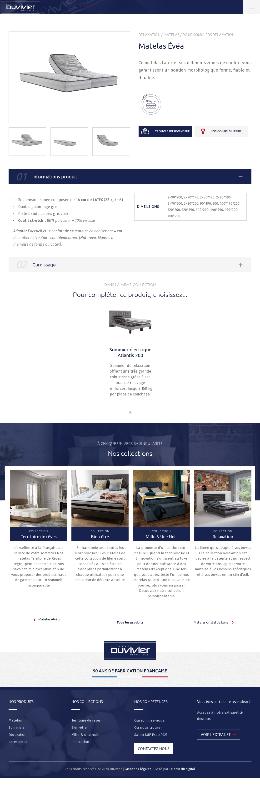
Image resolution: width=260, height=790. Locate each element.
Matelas (172, 34)
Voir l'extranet (218, 735)
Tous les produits (130, 622)
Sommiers (17, 727)
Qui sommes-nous (149, 720)
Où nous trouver (148, 727)
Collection (38, 534)
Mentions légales (138, 769)
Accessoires (18, 742)
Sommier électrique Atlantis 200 (130, 352)
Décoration (18, 735)
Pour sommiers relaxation (209, 34)
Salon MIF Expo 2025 (151, 735)
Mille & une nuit (85, 735)
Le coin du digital (182, 769)
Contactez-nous (153, 748)
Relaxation (149, 34)
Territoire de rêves (86, 720)
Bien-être (79, 727)
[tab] (130, 176)
